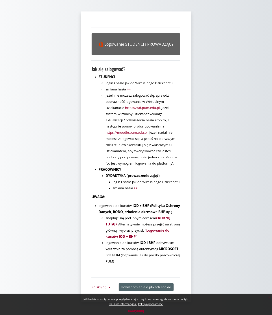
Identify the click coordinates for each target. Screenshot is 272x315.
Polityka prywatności (150, 304)
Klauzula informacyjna (123, 304)
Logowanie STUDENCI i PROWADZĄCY (136, 44)
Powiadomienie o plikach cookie (146, 287)
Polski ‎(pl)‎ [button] (99, 287)
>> (129, 89)
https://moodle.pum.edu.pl (126, 132)
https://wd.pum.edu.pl (142, 107)
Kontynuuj (136, 311)
